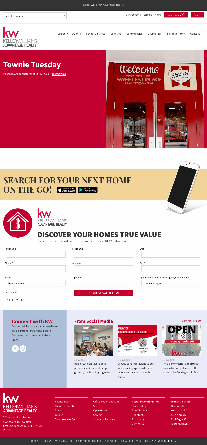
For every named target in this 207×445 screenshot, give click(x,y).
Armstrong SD (178, 410)
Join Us (59, 414)
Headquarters (63, 401)
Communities (134, 33)
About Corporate (65, 405)
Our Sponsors (132, 14)
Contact (195, 33)
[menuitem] (62, 33)
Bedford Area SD (179, 423)
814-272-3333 (35, 426)
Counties (115, 33)
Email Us (8, 430)
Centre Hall (138, 423)
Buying (10, 297)
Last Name (78, 248)
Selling (19, 297)
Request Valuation (103, 293)
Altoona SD (177, 405)
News (158, 14)
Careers (147, 14)
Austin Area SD (178, 414)
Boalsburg (138, 419)
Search (197, 14)
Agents (76, 33)
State (8, 277)
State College (140, 405)
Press (58, 410)
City (142, 262)
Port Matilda (139, 410)
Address (76, 262)
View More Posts (191, 320)
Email (143, 248)
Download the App (65, 419)
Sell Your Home (176, 33)
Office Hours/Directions (107, 401)
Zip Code (77, 277)
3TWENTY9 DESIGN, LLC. (162, 441)
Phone (9, 262)
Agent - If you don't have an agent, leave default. (164, 277)
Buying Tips (155, 33)
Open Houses (176, 14)
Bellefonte (138, 414)
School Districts (95, 33)
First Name (11, 248)
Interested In (11, 291)
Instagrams (59, 73)
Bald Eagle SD (178, 419)
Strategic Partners (104, 419)
